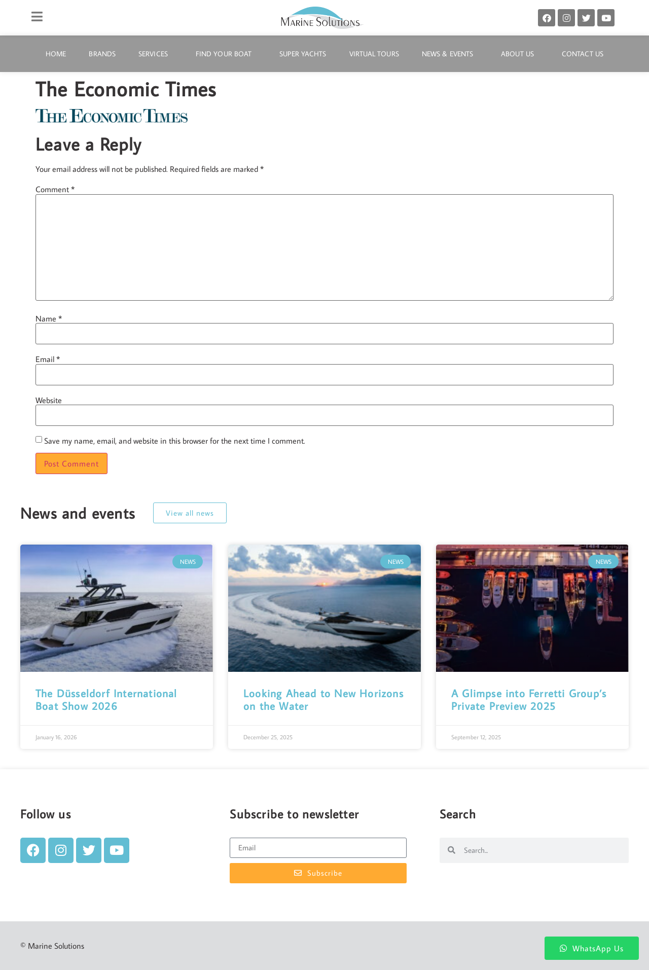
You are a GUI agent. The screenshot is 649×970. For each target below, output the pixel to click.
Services (155, 54)
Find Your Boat (226, 54)
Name (48, 318)
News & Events (450, 54)
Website (48, 400)
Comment (55, 189)
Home (56, 53)
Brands (102, 53)
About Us (520, 54)
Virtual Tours (374, 53)
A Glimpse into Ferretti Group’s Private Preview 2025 (528, 699)
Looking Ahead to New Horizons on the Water (323, 699)
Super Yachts (302, 53)
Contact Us (582, 53)
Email (47, 359)
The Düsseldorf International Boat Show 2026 (106, 699)
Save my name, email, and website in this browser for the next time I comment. (174, 441)
